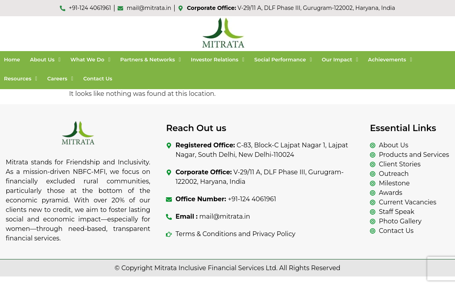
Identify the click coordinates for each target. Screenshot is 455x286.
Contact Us (97, 78)
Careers (60, 78)
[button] (45, 59)
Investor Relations (217, 59)
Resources (20, 78)
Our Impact (340, 59)
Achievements (390, 59)
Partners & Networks (150, 59)
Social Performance (283, 59)
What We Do (90, 59)
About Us (45, 59)
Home (12, 59)
